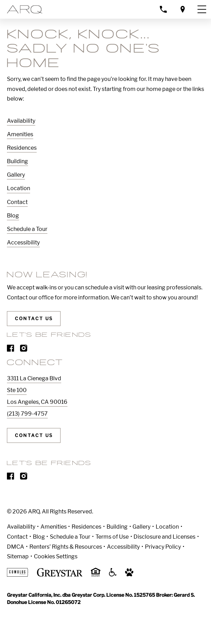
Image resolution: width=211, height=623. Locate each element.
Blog (13, 215)
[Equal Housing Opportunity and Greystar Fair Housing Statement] (96, 575)
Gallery (16, 174)
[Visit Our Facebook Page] (10, 349)
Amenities (20, 134)
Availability (21, 121)
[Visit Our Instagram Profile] (23, 349)
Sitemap (18, 556)
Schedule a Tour (27, 229)
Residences (22, 148)
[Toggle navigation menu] (201, 9)
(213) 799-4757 (27, 413)
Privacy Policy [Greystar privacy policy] (163, 546)
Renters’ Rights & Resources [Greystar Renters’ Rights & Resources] (65, 546)
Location (18, 188)
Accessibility (23, 242)
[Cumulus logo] (18, 574)
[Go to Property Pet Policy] (129, 574)
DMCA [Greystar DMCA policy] (15, 546)
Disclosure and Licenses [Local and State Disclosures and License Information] (164, 536)
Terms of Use (112, 536)
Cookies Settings (55, 556)
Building (17, 161)
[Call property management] (163, 9)
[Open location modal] (182, 9)
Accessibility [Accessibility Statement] (123, 546)
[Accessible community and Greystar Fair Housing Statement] (113, 574)
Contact (17, 202)
